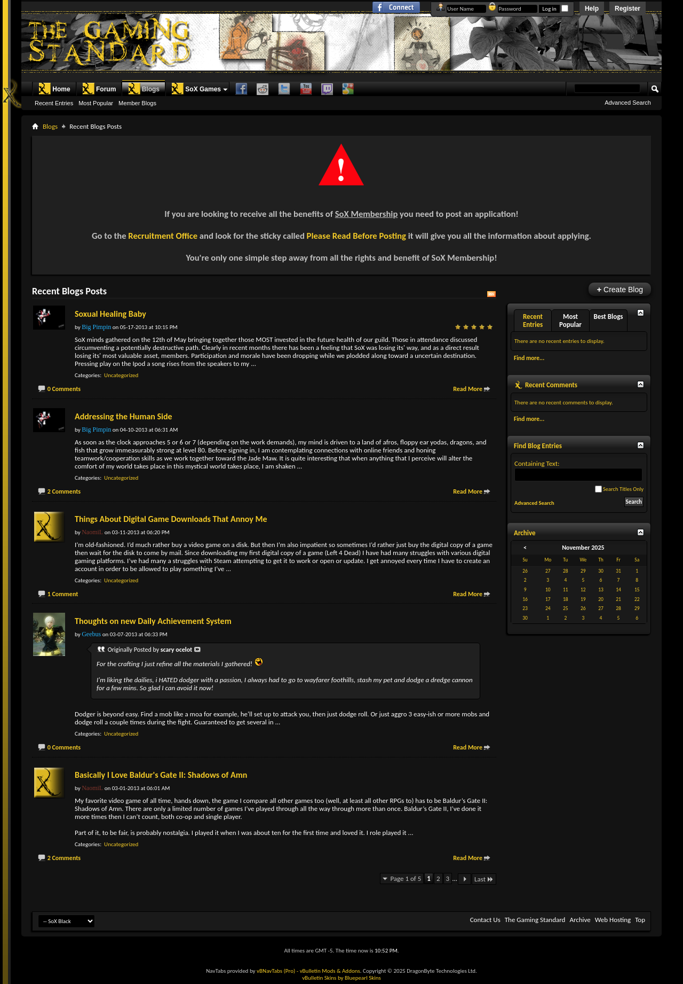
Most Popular (95, 103)
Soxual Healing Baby (110, 314)
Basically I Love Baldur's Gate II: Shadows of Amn (161, 775)
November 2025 (583, 547)
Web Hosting (613, 920)
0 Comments (64, 389)
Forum (99, 88)
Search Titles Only (619, 489)
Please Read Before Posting (356, 235)
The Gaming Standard (535, 920)
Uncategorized (121, 375)
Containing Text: (578, 470)
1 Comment (62, 594)
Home (54, 88)
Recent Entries (54, 103)
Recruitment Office (162, 235)
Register (627, 8)
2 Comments (64, 491)
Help (592, 8)
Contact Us (485, 920)
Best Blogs (608, 317)
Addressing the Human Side (123, 416)
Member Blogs (137, 103)
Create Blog (620, 289)
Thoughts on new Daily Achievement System (153, 621)
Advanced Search (628, 102)
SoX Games (196, 88)
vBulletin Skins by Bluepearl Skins (341, 977)
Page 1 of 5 (405, 878)
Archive (579, 920)
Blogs (144, 88)
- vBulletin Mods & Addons (328, 970)
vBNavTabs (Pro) (276, 970)
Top (640, 920)
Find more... (529, 358)
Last (484, 879)
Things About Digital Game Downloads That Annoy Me (171, 519)
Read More (467, 389)
